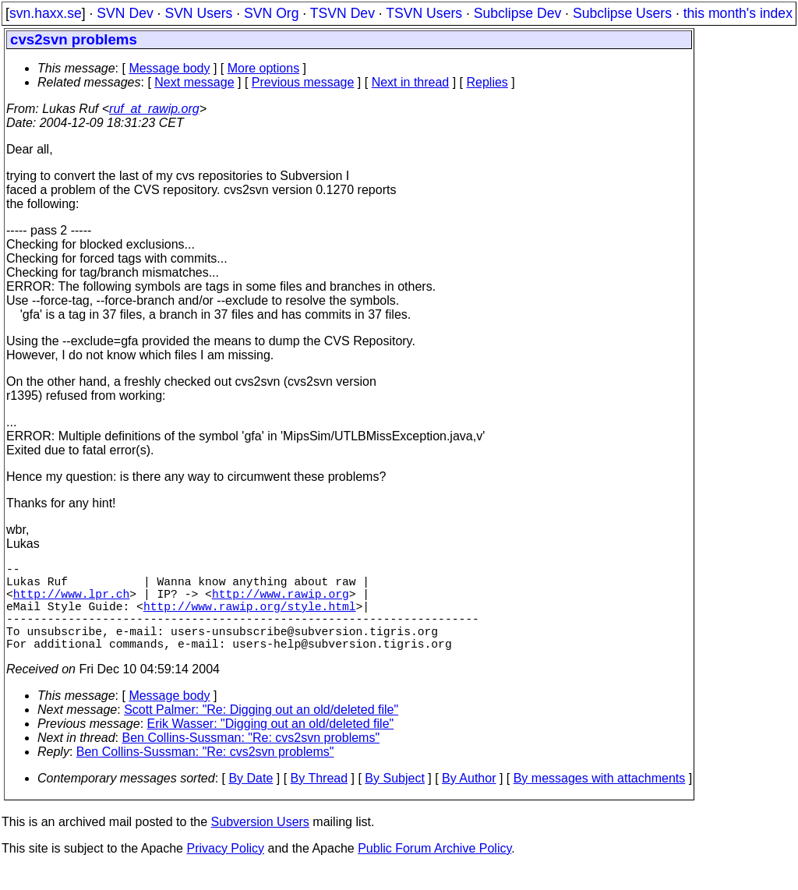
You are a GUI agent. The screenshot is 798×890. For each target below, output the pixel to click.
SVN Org (271, 13)
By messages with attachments (600, 800)
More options (264, 68)
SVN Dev (125, 13)
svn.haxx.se (45, 13)
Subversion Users (260, 843)
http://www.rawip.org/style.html (249, 618)
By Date (250, 800)
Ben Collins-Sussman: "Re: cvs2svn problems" (251, 759)
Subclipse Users (622, 13)
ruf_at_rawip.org (154, 108)
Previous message (303, 82)
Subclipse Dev (517, 13)
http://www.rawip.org (280, 602)
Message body (169, 68)
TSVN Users (424, 13)
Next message (194, 82)
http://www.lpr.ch (71, 602)
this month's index (738, 13)
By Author (469, 800)
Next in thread (411, 82)
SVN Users (198, 13)
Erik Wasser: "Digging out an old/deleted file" (270, 745)
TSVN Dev (342, 13)
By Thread (319, 800)
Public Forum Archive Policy (434, 870)
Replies (487, 82)
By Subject (394, 800)
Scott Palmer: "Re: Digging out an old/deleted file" (261, 731)
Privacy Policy (225, 870)
